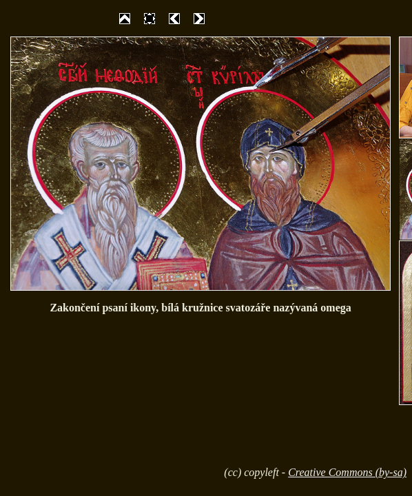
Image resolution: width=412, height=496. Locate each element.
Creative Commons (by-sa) (347, 472)
